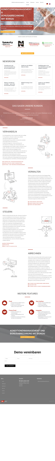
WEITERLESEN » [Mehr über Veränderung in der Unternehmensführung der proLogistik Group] (6, 77)
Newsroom (4, 386)
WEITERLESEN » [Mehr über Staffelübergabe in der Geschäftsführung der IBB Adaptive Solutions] (40, 77)
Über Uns (41, 2)
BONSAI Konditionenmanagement (18, 2)
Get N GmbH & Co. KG (21, 47)
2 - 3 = (6, 361)
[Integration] (31, 312)
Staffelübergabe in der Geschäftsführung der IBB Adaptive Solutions (44, 67)
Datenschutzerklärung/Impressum (43, 382)
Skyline (27, 2)
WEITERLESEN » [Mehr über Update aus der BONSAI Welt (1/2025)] (40, 92)
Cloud (10, 302)
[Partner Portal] (4, 312)
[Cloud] (4, 303)
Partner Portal (13, 311)
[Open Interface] (31, 303)
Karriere (37, 2)
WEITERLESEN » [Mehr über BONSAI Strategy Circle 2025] (23, 91)
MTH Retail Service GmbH (34, 45)
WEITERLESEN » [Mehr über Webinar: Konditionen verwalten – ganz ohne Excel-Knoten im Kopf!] (6, 93)
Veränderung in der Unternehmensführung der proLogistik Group (9, 67)
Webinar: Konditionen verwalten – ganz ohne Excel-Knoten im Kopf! (9, 84)
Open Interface (40, 302)
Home (3, 382)
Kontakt (27, 4)
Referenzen (32, 2)
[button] (1, 44)
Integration (39, 311)
